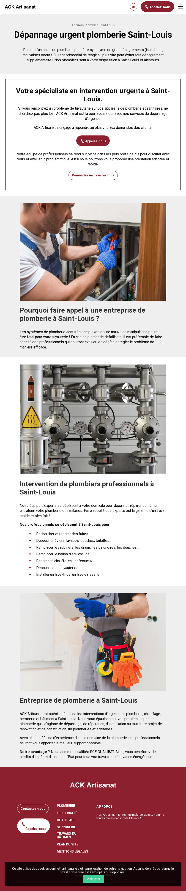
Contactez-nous (33, 808)
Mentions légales (72, 851)
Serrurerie (66, 827)
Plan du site (67, 844)
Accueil (77, 25)
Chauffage (66, 820)
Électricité (67, 813)
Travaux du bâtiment (67, 835)
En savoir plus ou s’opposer (104, 872)
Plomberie (66, 805)
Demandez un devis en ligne (93, 175)
